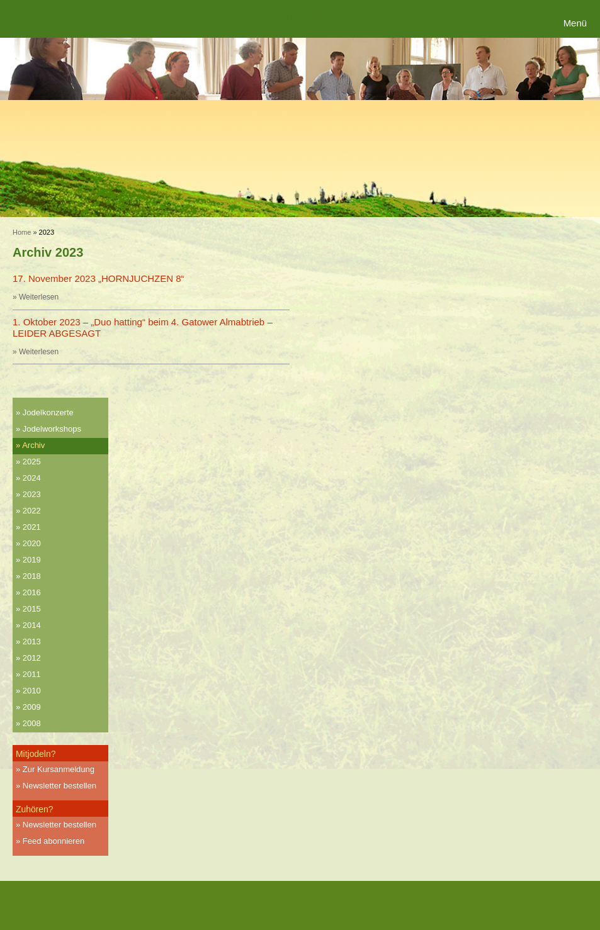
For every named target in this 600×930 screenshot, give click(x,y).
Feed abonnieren (53, 841)
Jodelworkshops (52, 429)
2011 (32, 674)
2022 (32, 510)
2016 (32, 592)
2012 (32, 658)
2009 (32, 707)
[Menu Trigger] (576, 23)
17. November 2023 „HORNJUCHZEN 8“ (98, 278)
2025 (32, 461)
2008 (32, 723)
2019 (32, 559)
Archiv (33, 445)
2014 (32, 625)
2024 (32, 478)
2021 (32, 527)
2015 (32, 608)
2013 (32, 641)
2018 (32, 576)
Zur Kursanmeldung (58, 769)
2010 (32, 690)
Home (22, 232)
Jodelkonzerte (48, 412)
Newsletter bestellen (59, 785)
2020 (32, 543)
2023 (32, 494)
